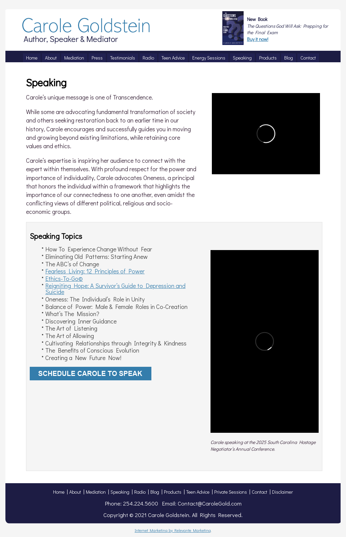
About (75, 492)
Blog (154, 492)
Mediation (96, 492)
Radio (140, 492)
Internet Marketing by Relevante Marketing (173, 530)
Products (172, 492)
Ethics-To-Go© (64, 278)
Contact (259, 492)
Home (59, 492)
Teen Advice (197, 492)
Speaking (119, 492)
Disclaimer (282, 492)
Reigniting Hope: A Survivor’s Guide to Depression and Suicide (115, 289)
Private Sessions (230, 492)
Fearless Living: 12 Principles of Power (95, 271)
